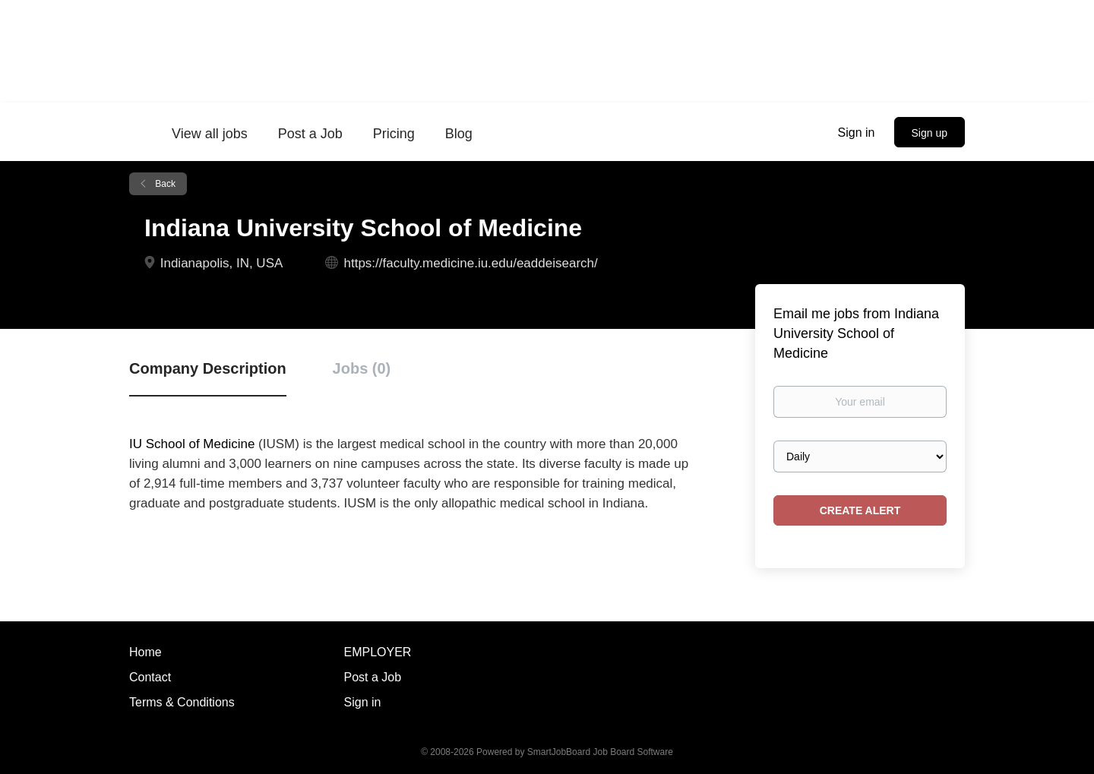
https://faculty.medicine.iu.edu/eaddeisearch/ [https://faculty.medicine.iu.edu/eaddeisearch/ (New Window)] (471, 263)
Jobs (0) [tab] (362, 368)
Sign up (929, 133)
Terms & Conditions (182, 702)
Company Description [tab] (207, 368)
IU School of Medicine (192, 444)
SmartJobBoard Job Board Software (600, 752)
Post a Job (373, 677)
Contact (150, 677)
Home (145, 652)
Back (164, 183)
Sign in (856, 132)
